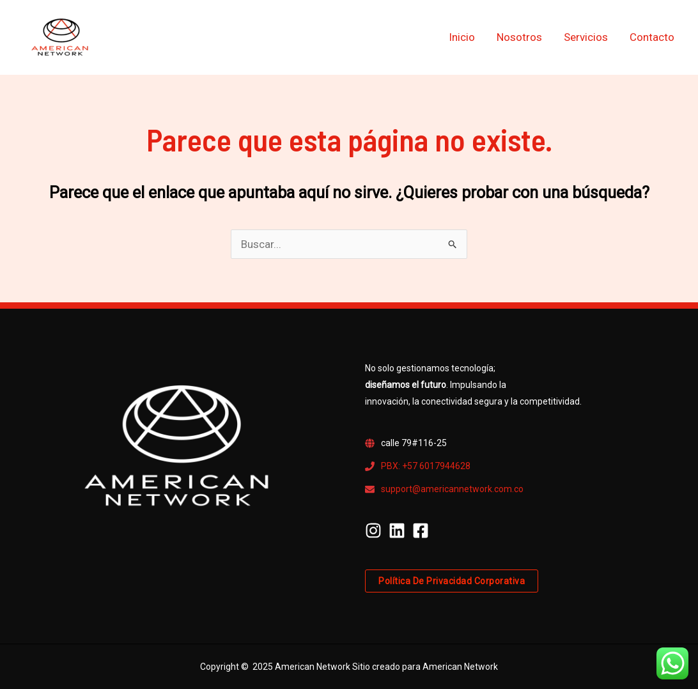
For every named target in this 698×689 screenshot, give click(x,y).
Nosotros (519, 37)
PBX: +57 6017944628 (425, 466)
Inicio (462, 37)
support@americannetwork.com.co (452, 489)
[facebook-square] (423, 530)
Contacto (652, 37)
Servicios (586, 37)
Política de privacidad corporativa (451, 581)
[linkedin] (399, 530)
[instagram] (376, 530)
